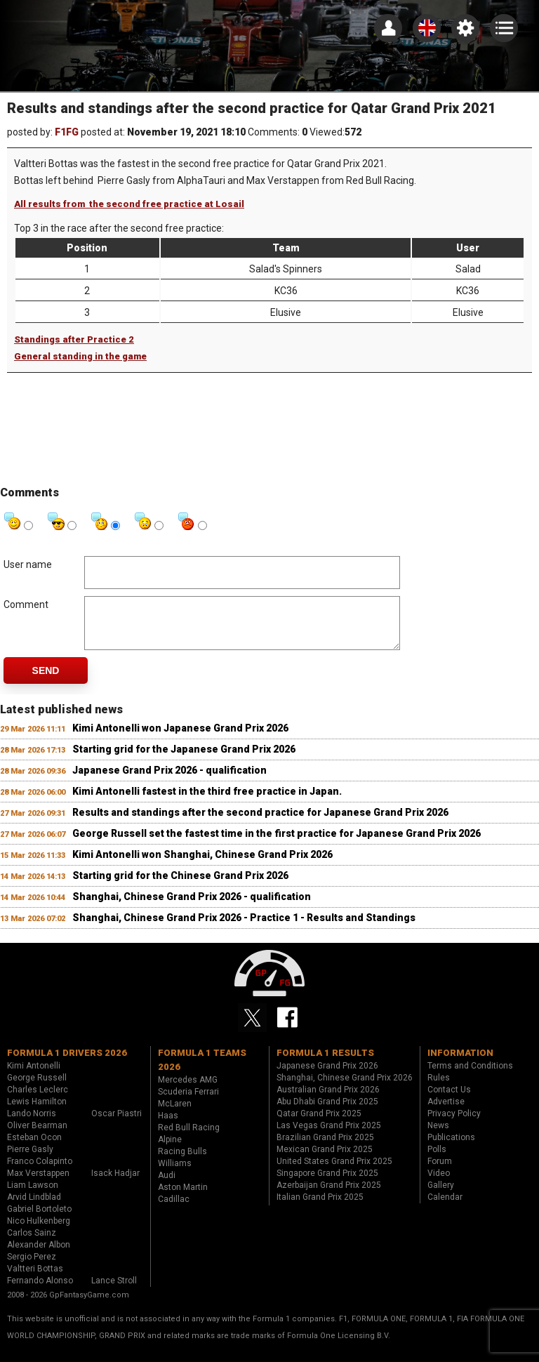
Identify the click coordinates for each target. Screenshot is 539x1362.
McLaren (175, 1114)
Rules (438, 1088)
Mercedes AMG (188, 1090)
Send (46, 681)
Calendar (445, 1207)
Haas (168, 1126)
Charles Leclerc (37, 1100)
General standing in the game (80, 356)
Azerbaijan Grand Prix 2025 (329, 1196)
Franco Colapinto (39, 1172)
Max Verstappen (38, 1184)
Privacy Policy (454, 1124)
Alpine (170, 1150)
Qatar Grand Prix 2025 (319, 1124)
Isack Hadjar (115, 1184)
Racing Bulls (182, 1162)
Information (460, 1063)
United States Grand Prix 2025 (334, 1172)
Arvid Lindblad (34, 1207)
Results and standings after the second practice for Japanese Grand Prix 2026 (260, 822)
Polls (436, 1160)
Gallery (440, 1196)
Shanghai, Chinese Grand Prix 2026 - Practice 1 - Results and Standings (243, 928)
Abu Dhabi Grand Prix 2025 (327, 1112)
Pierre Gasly (30, 1160)
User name (28, 564)
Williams (175, 1174)
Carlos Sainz (31, 1243)
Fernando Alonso (40, 1291)
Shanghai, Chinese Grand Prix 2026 (345, 1088)
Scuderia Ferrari (188, 1102)
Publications (451, 1148)
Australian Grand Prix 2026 (328, 1100)
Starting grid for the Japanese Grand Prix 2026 (183, 759)
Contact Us (449, 1100)
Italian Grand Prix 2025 (320, 1207)
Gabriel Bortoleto (39, 1219)
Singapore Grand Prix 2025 (327, 1184)
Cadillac (173, 1210)
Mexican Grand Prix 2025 (325, 1160)
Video (438, 1184)
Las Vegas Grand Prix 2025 (329, 1136)
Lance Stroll (114, 1291)
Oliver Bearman (37, 1136)
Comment (26, 604)
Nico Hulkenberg (38, 1231)
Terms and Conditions (470, 1076)
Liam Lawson (32, 1196)
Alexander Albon (38, 1255)
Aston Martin (183, 1198)
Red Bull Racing (189, 1138)
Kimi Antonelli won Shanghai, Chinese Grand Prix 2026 (202, 865)
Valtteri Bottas (35, 1279)
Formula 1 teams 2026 (202, 1070)
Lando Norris (31, 1124)
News (438, 1136)
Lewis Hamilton (37, 1112)
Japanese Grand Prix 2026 (327, 1076)
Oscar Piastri (116, 1124)
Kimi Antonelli (33, 1076)
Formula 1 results (325, 1063)
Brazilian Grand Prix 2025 (325, 1148)
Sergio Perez (31, 1267)
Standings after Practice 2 (74, 339)
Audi (166, 1186)
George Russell (37, 1088)
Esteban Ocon (34, 1148)
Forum (439, 1172)
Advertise (446, 1112)
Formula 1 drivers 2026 (67, 1063)
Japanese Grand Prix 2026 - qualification (169, 780)
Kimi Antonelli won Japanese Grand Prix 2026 (180, 738)
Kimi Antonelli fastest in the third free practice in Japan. (207, 801)
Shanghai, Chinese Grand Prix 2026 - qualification (191, 907)
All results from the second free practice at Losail (129, 204)
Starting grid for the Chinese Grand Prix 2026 (180, 886)
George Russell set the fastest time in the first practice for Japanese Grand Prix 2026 (276, 843)
